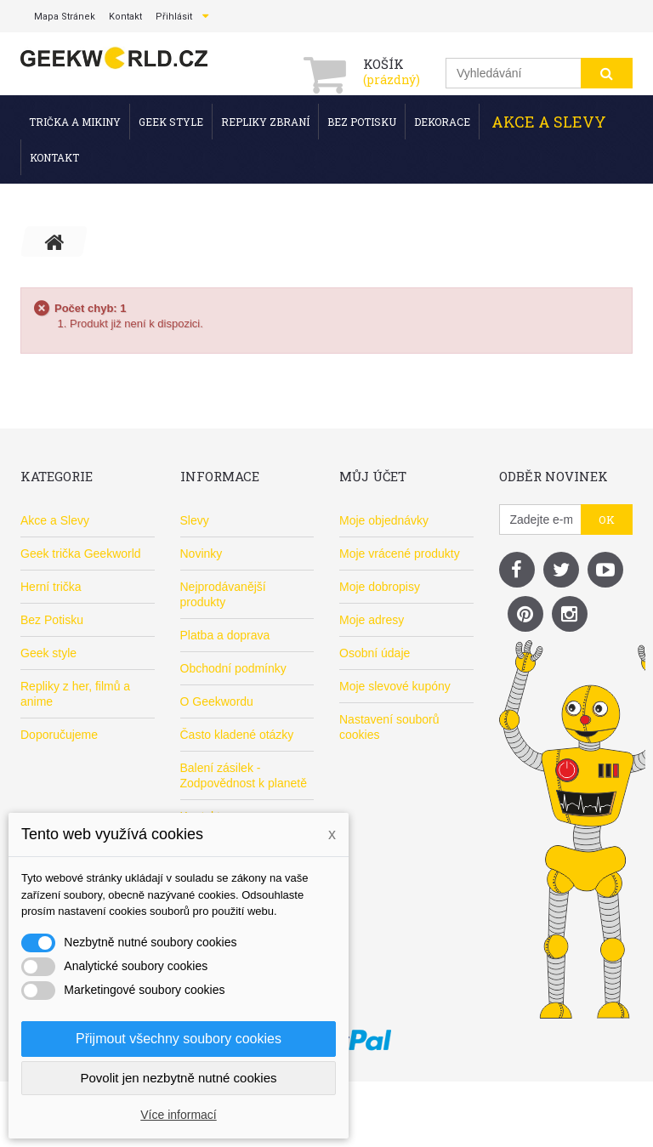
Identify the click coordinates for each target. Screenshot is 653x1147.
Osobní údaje (374, 653)
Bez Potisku (361, 121)
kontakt (125, 16)
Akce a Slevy (548, 121)
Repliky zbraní (265, 121)
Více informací (178, 1114)
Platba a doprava (225, 635)
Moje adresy (371, 620)
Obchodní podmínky (233, 668)
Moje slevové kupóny (395, 686)
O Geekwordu (216, 701)
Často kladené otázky (237, 734)
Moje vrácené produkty (399, 553)
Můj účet (372, 476)
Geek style (171, 121)
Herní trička (51, 586)
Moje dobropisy (379, 586)
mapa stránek (64, 16)
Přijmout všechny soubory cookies (178, 1038)
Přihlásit (174, 16)
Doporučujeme (59, 734)
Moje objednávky (384, 520)
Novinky (201, 553)
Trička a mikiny (75, 121)
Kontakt (54, 157)
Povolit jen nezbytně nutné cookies (179, 1077)
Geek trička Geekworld (80, 553)
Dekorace (442, 121)
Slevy (194, 520)
